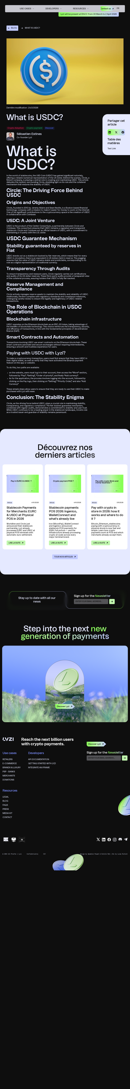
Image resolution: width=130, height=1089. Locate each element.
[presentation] (106, 767)
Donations (8, 780)
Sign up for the (92, 596)
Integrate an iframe (39, 768)
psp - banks (9, 772)
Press (6, 809)
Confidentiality (32, 854)
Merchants (9, 776)
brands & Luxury (12, 768)
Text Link (112, 149)
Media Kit (7, 813)
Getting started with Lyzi (42, 764)
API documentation (38, 759)
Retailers (7, 759)
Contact (7, 817)
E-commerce (10, 764)
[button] (27, 8)
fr (118, 8)
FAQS (5, 805)
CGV (44, 854)
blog (5, 801)
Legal (6, 797)
